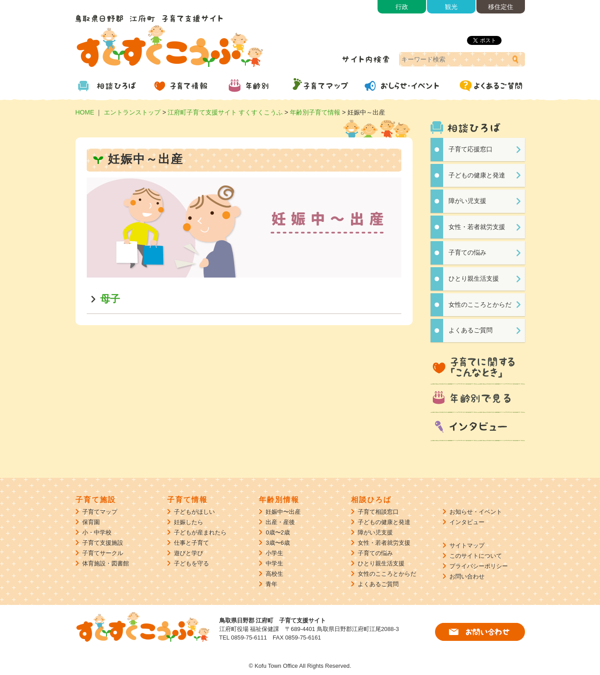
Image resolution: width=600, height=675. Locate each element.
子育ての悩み (467, 252)
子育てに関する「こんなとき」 (478, 367)
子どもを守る (191, 563)
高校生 (274, 573)
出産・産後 (280, 522)
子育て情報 (183, 85)
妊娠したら (188, 522)
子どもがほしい (194, 511)
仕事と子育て (191, 542)
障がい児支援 (467, 200)
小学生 (274, 553)
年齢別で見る (478, 398)
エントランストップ (132, 112)
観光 (451, 6)
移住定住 (500, 6)
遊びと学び (188, 553)
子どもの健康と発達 (477, 175)
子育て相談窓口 (378, 511)
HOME (85, 112)
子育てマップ (327, 85)
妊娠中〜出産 (283, 511)
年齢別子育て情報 (315, 112)
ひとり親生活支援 (474, 278)
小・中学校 (96, 532)
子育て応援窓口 (471, 149)
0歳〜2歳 (277, 532)
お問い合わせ (466, 576)
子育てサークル (102, 553)
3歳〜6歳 (277, 542)
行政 (402, 6)
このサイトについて (475, 555)
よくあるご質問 (489, 85)
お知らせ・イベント (475, 511)
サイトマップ (466, 545)
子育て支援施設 (102, 542)
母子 (110, 298)
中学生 (274, 563)
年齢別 (255, 85)
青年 (271, 584)
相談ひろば (111, 85)
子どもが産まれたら (200, 532)
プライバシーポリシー (478, 566)
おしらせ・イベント (408, 85)
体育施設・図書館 (105, 563)
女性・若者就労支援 (477, 226)
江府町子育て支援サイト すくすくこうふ (225, 112)
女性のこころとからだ (480, 304)
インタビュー (478, 427)
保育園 (91, 522)
